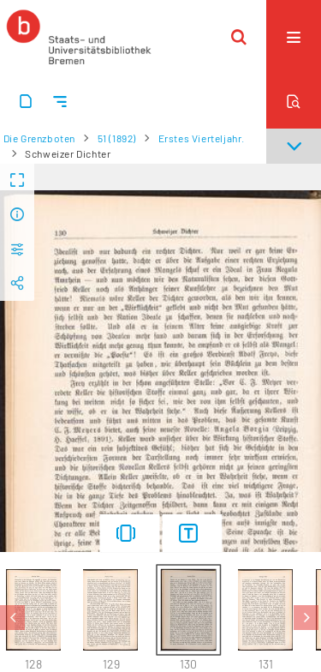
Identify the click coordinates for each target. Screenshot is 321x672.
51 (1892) (117, 138)
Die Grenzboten (39, 138)
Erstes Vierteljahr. (201, 138)
